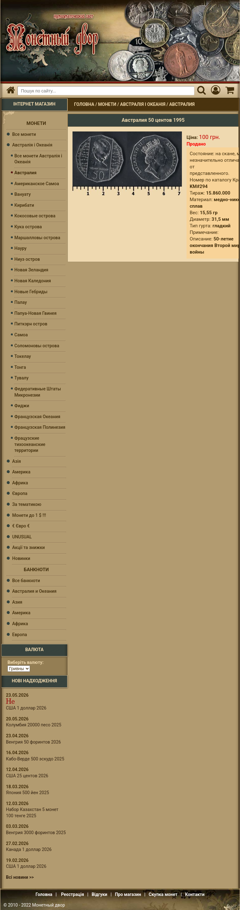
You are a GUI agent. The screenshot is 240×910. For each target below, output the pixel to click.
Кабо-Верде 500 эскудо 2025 (35, 758)
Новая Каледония (32, 280)
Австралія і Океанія (142, 104)
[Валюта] (19, 668)
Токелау (22, 356)
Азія (16, 461)
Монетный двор (48, 905)
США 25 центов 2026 (27, 775)
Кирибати (24, 205)
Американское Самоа (36, 183)
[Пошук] (201, 91)
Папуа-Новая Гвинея (35, 313)
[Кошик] (229, 91)
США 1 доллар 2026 (26, 707)
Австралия (181, 104)
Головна (84, 104)
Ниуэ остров (27, 259)
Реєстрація (72, 894)
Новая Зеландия (31, 269)
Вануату (22, 194)
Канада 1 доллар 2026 (29, 849)
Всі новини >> (20, 877)
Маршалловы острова (37, 237)
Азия (17, 602)
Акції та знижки (28, 547)
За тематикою (26, 504)
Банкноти (36, 569)
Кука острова (28, 226)
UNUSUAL (22, 536)
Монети (107, 104)
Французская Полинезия (39, 427)
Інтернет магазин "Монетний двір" (50, 34)
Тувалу (21, 377)
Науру (20, 248)
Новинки (21, 558)
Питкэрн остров (30, 323)
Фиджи (21, 405)
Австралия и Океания (34, 591)
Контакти (194, 894)
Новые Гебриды (31, 291)
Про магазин (128, 894)
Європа (20, 493)
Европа (19, 634)
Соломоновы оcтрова (36, 345)
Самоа (21, 334)
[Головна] (10, 91)
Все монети (24, 134)
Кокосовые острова (34, 215)
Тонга (20, 367)
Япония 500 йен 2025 (27, 792)
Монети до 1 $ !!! (29, 515)
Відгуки (99, 894)
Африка (20, 482)
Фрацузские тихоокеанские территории (29, 444)
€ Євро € (21, 525)
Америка (21, 471)
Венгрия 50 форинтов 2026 (33, 741)
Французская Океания (37, 416)
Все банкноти (26, 580)
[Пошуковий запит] (106, 90)
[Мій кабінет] (215, 91)
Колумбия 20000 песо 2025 (33, 724)
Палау (20, 302)
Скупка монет (163, 894)
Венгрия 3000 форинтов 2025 (36, 832)
